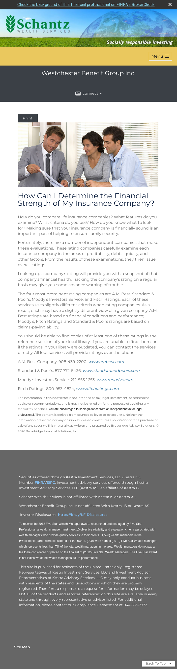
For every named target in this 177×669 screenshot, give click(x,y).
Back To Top (159, 663)
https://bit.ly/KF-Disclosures (82, 514)
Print (28, 118)
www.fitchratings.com (97, 388)
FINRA (40, 482)
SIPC (51, 482)
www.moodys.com (114, 379)
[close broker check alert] (170, 4)
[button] (160, 56)
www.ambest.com (106, 361)
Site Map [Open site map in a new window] (22, 647)
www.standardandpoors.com (111, 370)
